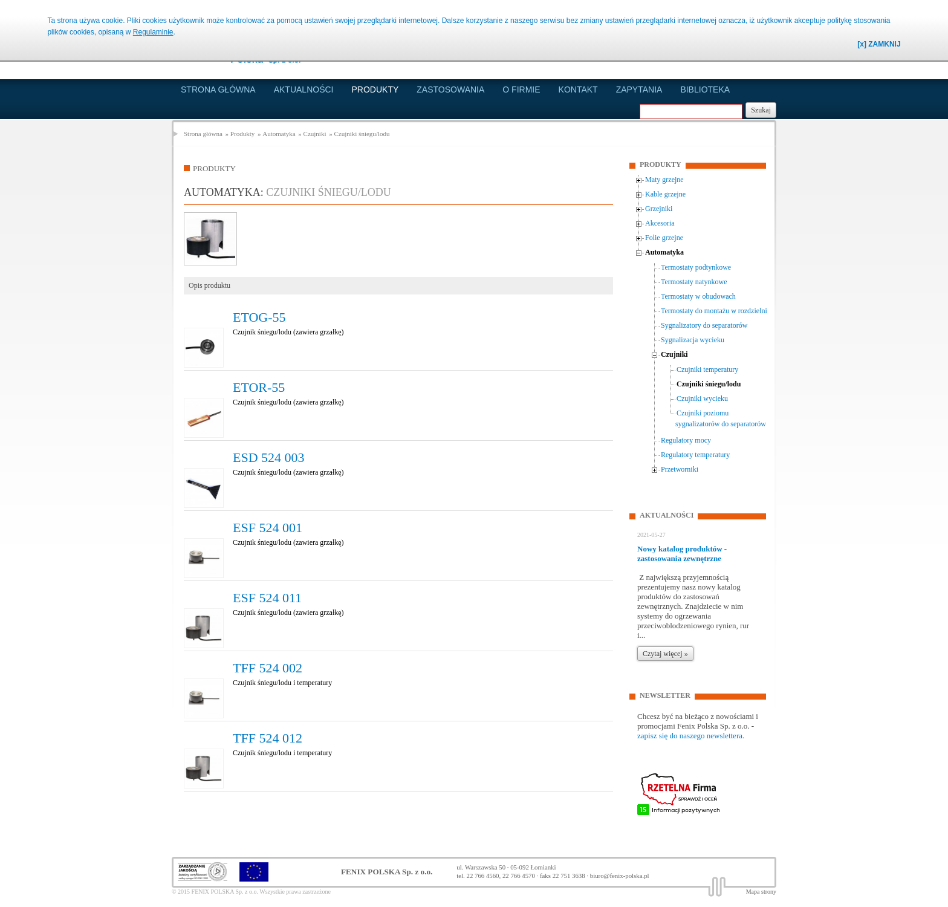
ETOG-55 (259, 317)
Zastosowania (450, 89)
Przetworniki (679, 469)
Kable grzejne (665, 194)
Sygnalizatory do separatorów (704, 325)
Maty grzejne (664, 179)
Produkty (375, 89)
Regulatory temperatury (695, 454)
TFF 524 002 (267, 667)
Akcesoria (660, 223)
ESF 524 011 (267, 597)
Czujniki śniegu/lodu (361, 133)
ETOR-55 (259, 387)
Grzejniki (658, 208)
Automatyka (278, 133)
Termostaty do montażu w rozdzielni (714, 311)
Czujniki (315, 133)
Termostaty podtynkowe (696, 267)
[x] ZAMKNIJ (878, 44)
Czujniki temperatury (707, 369)
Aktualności (304, 89)
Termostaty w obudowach (698, 296)
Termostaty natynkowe (694, 282)
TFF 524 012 (267, 738)
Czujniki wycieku (702, 398)
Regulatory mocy (686, 440)
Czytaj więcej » (665, 653)
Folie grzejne (664, 237)
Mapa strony (761, 891)
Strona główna (218, 89)
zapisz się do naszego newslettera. (690, 735)
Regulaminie (153, 32)
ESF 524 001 (267, 527)
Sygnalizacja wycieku (692, 340)
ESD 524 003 (269, 457)
